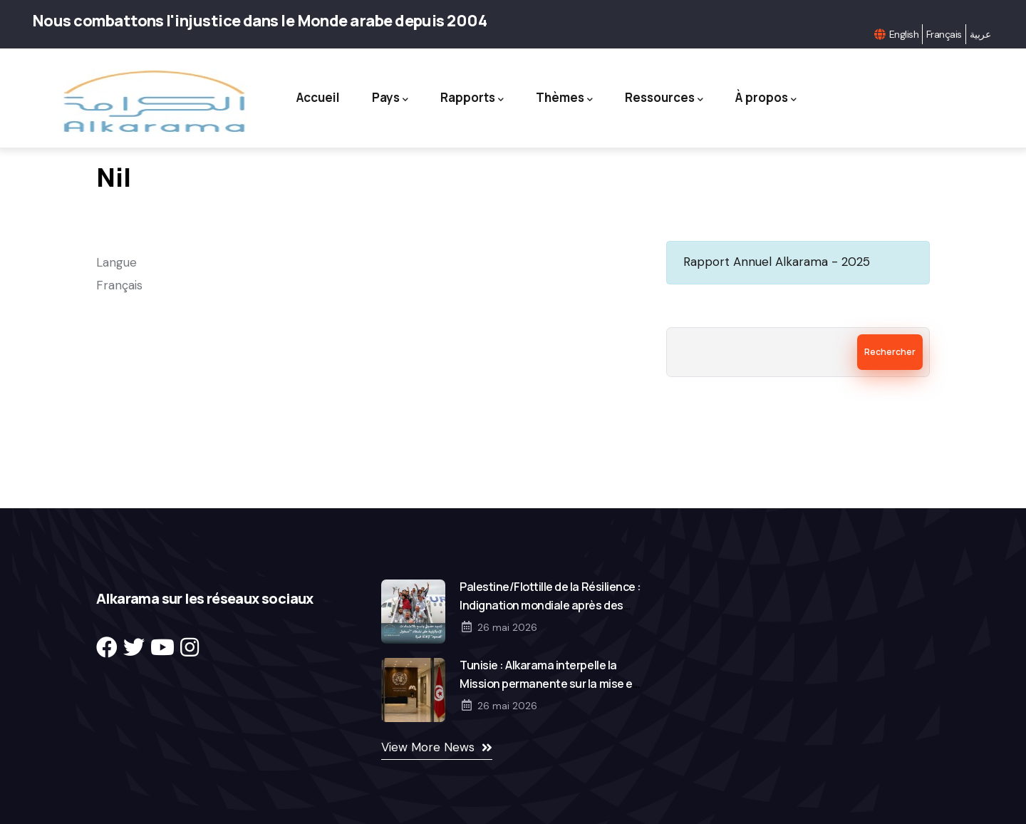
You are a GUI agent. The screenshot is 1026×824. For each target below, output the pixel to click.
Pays (390, 98)
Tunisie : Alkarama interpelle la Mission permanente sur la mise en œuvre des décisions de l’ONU (549, 683)
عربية (980, 34)
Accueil (318, 97)
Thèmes (564, 98)
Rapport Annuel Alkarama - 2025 (776, 261)
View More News (428, 747)
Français (944, 34)
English (903, 34)
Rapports (472, 98)
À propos (766, 98)
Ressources (664, 98)
